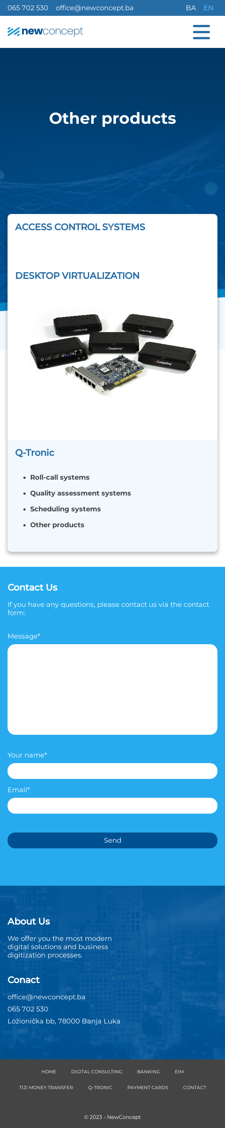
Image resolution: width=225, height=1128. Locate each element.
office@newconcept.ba (95, 8)
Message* (112, 686)
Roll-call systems (60, 477)
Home (48, 1071)
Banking (148, 1071)
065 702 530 (28, 8)
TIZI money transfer (46, 1087)
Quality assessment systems (80, 493)
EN (209, 8)
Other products (57, 525)
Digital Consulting (96, 1071)
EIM (179, 1071)
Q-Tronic (100, 1087)
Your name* (112, 763)
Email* (112, 798)
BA (191, 8)
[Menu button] (205, 31)
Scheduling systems (65, 509)
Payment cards (147, 1087)
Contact (194, 1087)
